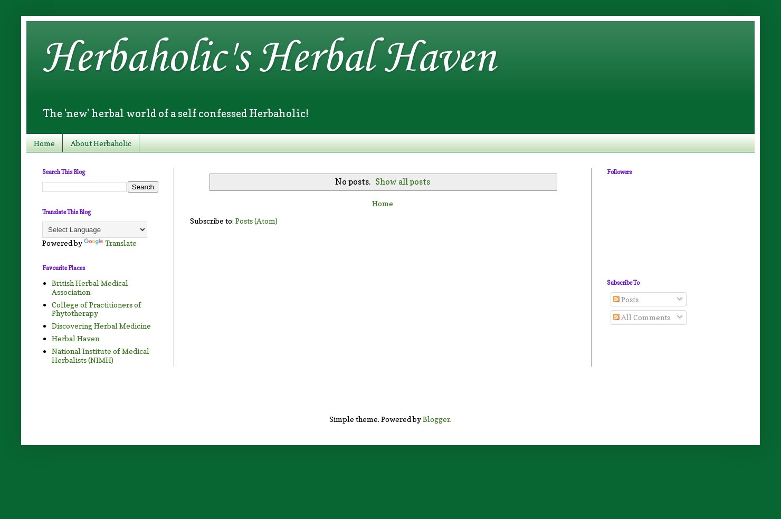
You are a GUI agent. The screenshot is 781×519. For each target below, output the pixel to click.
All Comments (641, 317)
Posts (626, 299)
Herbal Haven (75, 338)
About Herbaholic (101, 143)
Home (44, 143)
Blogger (436, 419)
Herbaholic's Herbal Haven (269, 58)
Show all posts (402, 182)
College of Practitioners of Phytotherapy (96, 309)
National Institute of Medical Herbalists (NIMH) (100, 355)
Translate (110, 242)
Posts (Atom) (256, 220)
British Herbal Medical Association (90, 287)
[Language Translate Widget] (94, 230)
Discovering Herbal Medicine (101, 325)
